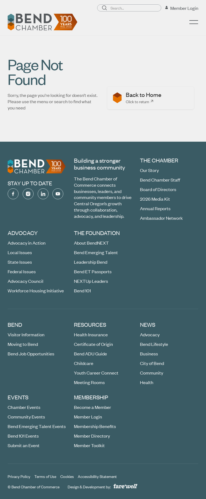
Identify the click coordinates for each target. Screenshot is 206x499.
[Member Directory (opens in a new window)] (92, 436)
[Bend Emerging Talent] (96, 252)
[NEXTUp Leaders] (91, 281)
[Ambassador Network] (161, 218)
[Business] (149, 354)
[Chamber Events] (24, 407)
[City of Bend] (152, 363)
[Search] (104, 8)
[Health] (147, 382)
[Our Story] (149, 170)
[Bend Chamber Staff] (160, 180)
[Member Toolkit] (89, 445)
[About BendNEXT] (91, 243)
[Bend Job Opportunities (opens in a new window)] (31, 354)
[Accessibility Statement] (97, 476)
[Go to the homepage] (37, 166)
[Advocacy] (150, 335)
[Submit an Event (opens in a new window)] (24, 445)
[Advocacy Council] (25, 281)
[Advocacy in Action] (27, 243)
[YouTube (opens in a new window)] (58, 193)
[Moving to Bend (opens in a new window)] (23, 344)
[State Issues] (20, 262)
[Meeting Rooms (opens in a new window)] (89, 382)
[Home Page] (42, 22)
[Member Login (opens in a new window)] (181, 8)
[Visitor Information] (26, 335)
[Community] (151, 373)
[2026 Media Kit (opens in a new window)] (155, 199)
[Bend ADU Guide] (90, 354)
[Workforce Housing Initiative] (36, 290)
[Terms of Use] (45, 476)
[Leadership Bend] (90, 262)
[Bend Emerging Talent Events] (37, 426)
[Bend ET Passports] (93, 271)
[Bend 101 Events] (23, 436)
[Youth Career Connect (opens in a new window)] (96, 373)
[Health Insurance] (91, 335)
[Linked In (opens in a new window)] (43, 193)
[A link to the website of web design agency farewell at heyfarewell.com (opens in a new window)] (125, 486)
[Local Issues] (20, 252)
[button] (194, 22)
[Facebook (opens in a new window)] (13, 193)
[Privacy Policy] (19, 476)
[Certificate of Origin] (93, 344)
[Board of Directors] (158, 189)
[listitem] (150, 97)
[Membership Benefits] (95, 426)
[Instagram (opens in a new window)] (28, 193)
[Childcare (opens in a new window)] (83, 363)
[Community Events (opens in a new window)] (26, 417)
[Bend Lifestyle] (154, 344)
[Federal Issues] (22, 271)
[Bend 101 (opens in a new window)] (82, 290)
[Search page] (129, 7)
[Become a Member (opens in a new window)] (92, 407)
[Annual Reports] (155, 208)
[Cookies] (67, 476)
